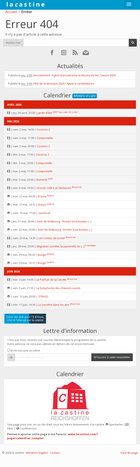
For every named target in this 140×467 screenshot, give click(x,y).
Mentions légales (37, 453)
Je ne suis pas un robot (23, 350)
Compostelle (45, 138)
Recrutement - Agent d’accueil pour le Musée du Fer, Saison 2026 (74, 75)
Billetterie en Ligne (85, 96)
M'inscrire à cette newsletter (112, 357)
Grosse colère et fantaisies (53, 188)
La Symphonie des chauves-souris (58, 288)
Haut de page (129, 453)
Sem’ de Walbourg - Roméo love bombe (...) (64, 221)
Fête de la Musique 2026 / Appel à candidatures (63, 83)
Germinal (44, 213)
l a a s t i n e (25, 4)
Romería (41, 180)
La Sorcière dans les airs (53, 305)
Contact (55, 453)
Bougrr (42, 255)
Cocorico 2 (43, 129)
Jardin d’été (45, 113)
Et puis (42, 196)
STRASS (43, 296)
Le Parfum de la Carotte (51, 279)
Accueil (11, 11)
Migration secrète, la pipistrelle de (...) (60, 246)
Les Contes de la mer (51, 238)
